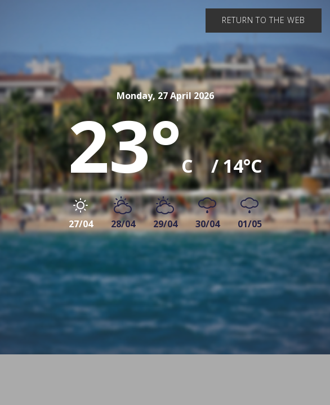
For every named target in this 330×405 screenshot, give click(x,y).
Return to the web (263, 20)
